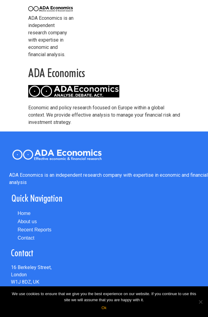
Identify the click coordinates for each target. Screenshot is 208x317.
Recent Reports (34, 229)
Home (24, 213)
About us (27, 221)
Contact (26, 237)
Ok (104, 307)
